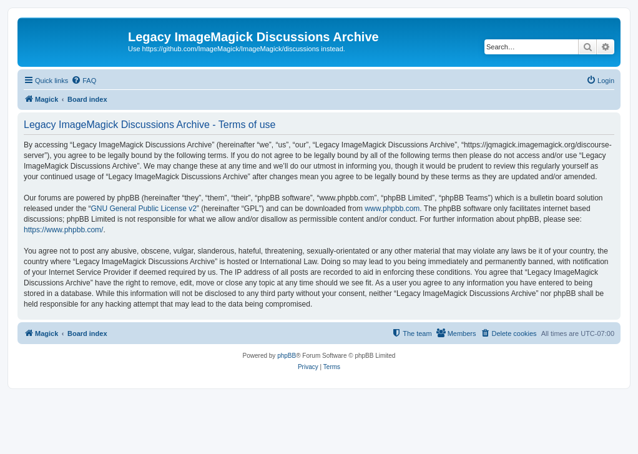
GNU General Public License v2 (143, 208)
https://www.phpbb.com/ (63, 229)
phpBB (286, 355)
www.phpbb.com (392, 208)
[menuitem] (83, 80)
